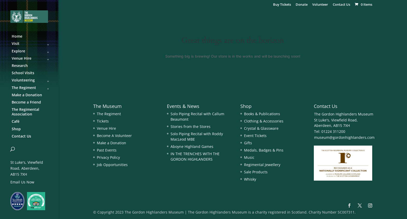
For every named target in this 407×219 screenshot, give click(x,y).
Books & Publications (262, 113)
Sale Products (256, 171)
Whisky (250, 179)
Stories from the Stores (191, 126)
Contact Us (341, 5)
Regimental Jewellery (262, 164)
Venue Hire (106, 128)
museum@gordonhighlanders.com (344, 137)
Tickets (103, 121)
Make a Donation (111, 142)
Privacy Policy (108, 157)
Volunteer (320, 5)
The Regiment (109, 113)
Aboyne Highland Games (192, 146)
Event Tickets (255, 135)
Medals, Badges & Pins (263, 150)
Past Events (107, 150)
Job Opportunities (112, 164)
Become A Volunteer (114, 135)
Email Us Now (22, 182)
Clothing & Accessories (263, 121)
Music (249, 157)
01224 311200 (332, 131)
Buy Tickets (282, 5)
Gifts (248, 142)
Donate (302, 5)
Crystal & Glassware (261, 128)
